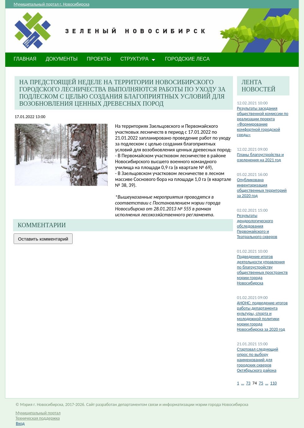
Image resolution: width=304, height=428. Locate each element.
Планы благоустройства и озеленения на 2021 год (260, 157)
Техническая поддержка (38, 418)
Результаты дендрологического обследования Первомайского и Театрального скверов (257, 226)
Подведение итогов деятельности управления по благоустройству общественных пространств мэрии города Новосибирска (262, 270)
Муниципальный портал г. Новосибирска (51, 4)
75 (261, 383)
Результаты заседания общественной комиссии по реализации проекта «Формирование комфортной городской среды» (262, 121)
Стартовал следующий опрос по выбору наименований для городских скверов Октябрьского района (257, 360)
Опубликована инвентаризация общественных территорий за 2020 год (262, 187)
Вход (20, 423)
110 (273, 383)
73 (248, 383)
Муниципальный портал (38, 413)
